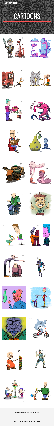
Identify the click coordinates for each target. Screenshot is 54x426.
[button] (2, 2)
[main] (27, 17)
